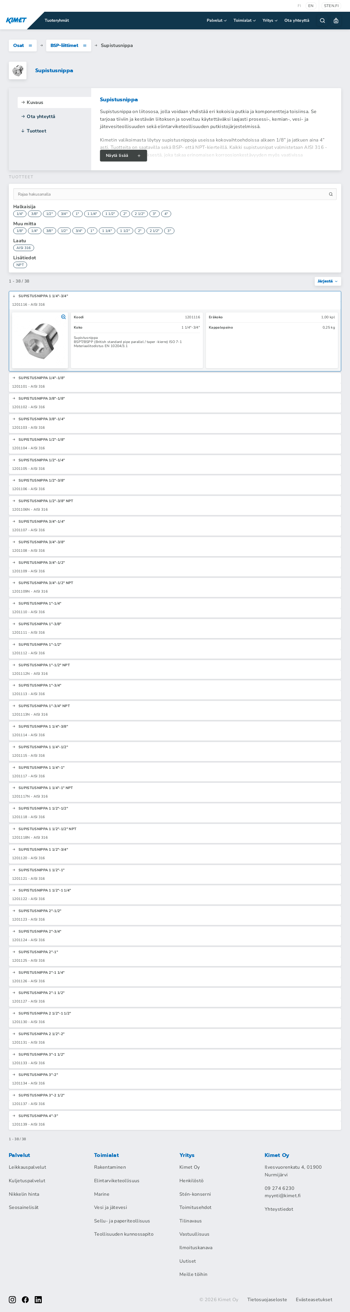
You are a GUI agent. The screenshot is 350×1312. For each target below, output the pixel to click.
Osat (22, 45)
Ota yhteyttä (296, 20)
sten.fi (331, 6)
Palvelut (217, 20)
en (311, 6)
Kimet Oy (189, 1167)
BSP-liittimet (69, 45)
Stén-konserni (195, 1194)
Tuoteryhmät (57, 20)
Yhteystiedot (279, 1209)
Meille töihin (193, 1274)
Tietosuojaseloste (267, 1299)
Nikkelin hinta (24, 1194)
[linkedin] (38, 1299)
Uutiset (187, 1261)
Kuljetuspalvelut (27, 1181)
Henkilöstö (191, 1181)
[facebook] (25, 1299)
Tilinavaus (190, 1221)
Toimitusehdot (195, 1207)
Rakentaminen (110, 1167)
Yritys (271, 20)
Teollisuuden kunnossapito (124, 1234)
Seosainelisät (24, 1207)
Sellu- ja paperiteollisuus (122, 1221)
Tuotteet (33, 131)
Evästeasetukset (314, 1299)
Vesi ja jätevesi (110, 1207)
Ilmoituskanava (195, 1247)
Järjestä (328, 281)
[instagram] (12, 1299)
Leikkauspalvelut (27, 1167)
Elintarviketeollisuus (117, 1181)
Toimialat (245, 20)
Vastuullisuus (194, 1234)
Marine (101, 1194)
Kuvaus (32, 102)
